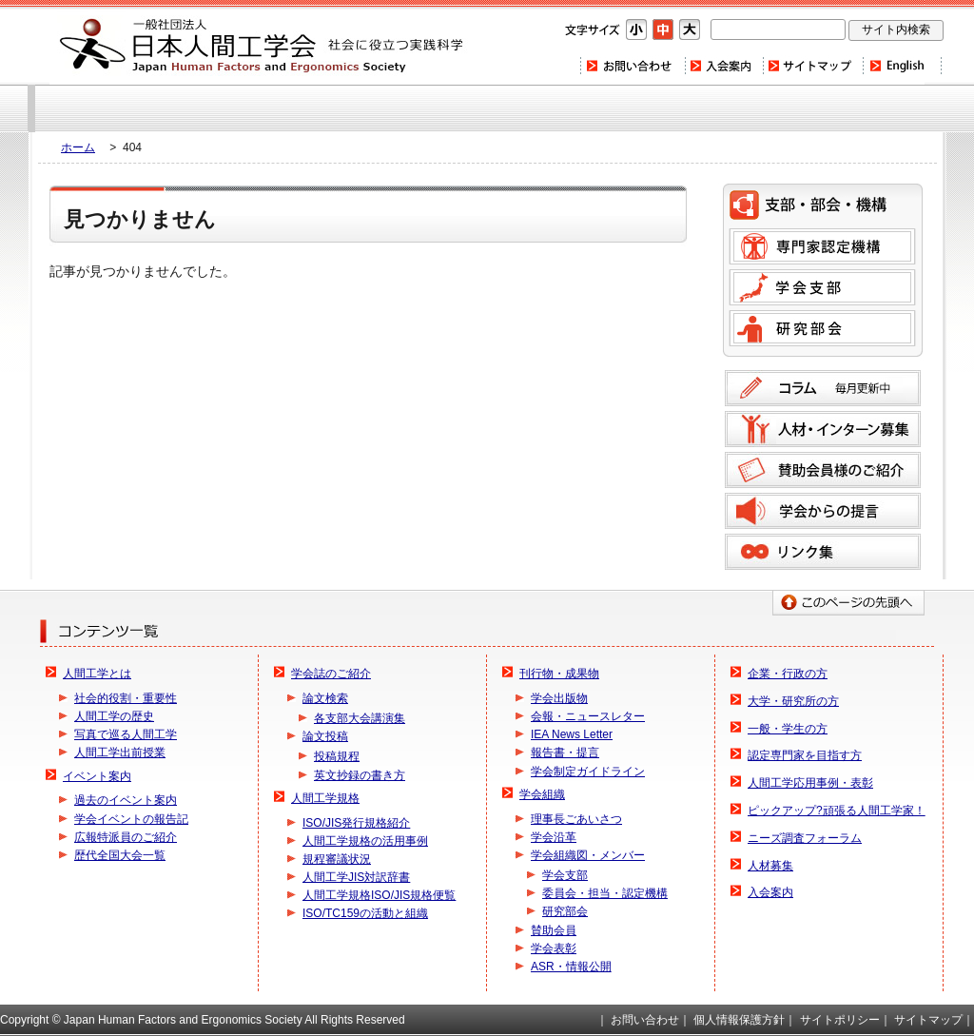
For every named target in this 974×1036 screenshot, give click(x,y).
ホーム (78, 147)
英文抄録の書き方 (359, 775)
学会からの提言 (823, 511)
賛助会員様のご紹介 (823, 470)
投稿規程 (337, 756)
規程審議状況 (336, 859)
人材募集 (770, 865)
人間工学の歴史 (114, 716)
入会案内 (723, 65)
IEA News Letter (572, 734)
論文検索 (325, 698)
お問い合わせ (632, 65)
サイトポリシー (840, 1019)
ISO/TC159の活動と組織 (365, 913)
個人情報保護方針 (739, 1019)
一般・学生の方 (788, 728)
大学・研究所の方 (793, 701)
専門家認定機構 (822, 246)
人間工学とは (97, 673)
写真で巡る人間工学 (125, 734)
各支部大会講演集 (359, 718)
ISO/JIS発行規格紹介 (356, 823)
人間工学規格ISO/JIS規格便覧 (379, 895)
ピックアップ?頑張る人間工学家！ (836, 810)
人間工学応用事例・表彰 (810, 783)
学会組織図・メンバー (588, 855)
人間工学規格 (325, 798)
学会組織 (542, 794)
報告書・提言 (565, 752)
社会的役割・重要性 (125, 698)
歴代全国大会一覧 (120, 855)
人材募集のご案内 (823, 429)
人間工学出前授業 (120, 752)
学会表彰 (553, 948)
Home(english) (902, 65)
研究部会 (822, 328)
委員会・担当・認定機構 (605, 893)
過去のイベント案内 (125, 800)
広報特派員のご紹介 (125, 837)
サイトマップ (812, 65)
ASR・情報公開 (571, 966)
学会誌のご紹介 (331, 673)
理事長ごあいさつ (576, 819)
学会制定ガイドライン (588, 771)
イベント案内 (97, 776)
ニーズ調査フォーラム (805, 838)
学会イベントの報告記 (131, 819)
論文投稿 (325, 736)
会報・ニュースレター (588, 716)
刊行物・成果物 (559, 673)
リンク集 (823, 552)
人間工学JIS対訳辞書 (356, 877)
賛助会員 (553, 930)
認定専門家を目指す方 (805, 755)
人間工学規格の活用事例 (365, 841)
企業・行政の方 (788, 673)
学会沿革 (553, 837)
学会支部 (822, 287)
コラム (823, 388)
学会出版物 (559, 698)
